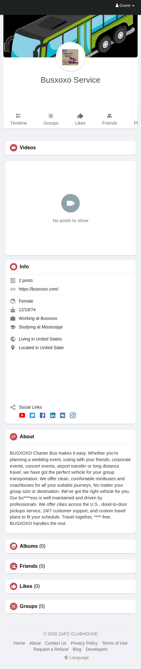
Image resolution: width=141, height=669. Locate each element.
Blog (77, 649)
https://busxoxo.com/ (38, 289)
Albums (29, 546)
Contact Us (55, 643)
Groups (28, 606)
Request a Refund (50, 649)
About (35, 643)
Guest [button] (125, 5)
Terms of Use (114, 643)
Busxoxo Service (70, 80)
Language (76, 657)
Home (19, 643)
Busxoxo (49, 318)
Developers (97, 649)
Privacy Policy (84, 643)
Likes (26, 586)
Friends (29, 566)
